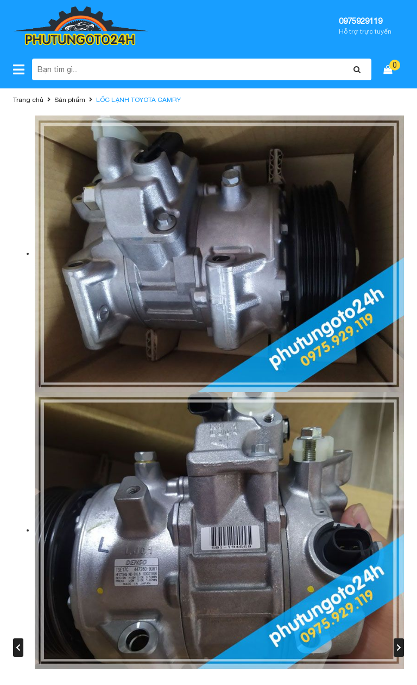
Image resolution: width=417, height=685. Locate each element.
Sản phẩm (69, 100)
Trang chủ (28, 100)
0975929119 (360, 20)
